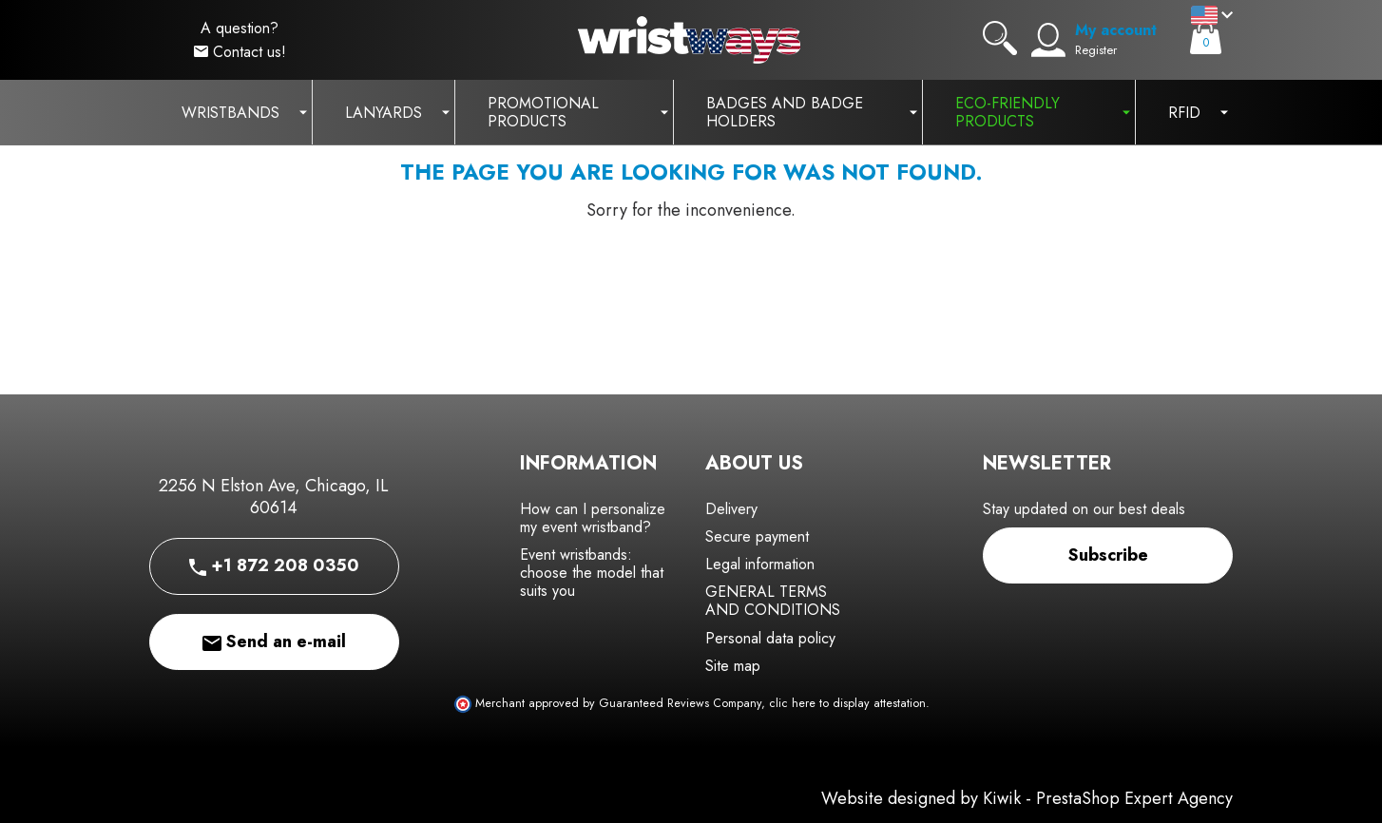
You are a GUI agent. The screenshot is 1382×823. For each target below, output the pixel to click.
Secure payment (757, 536)
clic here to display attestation (847, 703)
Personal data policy (770, 638)
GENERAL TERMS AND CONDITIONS (772, 601)
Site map (732, 666)
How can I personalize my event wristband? (592, 518)
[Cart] (1205, 37)
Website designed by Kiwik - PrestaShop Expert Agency (1027, 798)
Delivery (731, 509)
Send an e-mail (274, 641)
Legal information (760, 564)
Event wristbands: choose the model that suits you (591, 573)
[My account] (1048, 40)
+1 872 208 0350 (274, 565)
